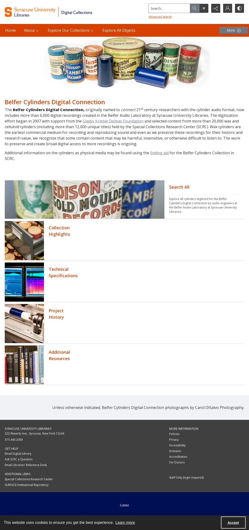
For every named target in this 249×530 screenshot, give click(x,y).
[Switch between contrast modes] (239, 8)
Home (10, 30)
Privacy (174, 440)
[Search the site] (169, 8)
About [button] (32, 30)
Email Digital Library (18, 454)
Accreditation (178, 457)
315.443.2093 (14, 440)
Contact (124, 505)
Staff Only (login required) (186, 478)
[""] (204, 199)
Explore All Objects (118, 30)
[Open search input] (203, 8)
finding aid (159, 152)
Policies (174, 434)
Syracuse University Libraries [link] (28, 428)
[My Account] (227, 8)
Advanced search (160, 17)
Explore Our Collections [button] (71, 30)
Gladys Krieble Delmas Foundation (113, 121)
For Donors (177, 462)
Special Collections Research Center (29, 479)
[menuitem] (124, 504)
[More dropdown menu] (233, 30)
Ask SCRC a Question (19, 459)
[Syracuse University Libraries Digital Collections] (59, 12)
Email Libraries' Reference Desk (26, 465)
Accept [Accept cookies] (233, 523)
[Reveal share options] (215, 8)
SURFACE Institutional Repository (26, 485)
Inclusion (175, 451)
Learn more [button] (125, 523)
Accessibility (177, 445)
